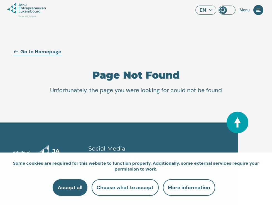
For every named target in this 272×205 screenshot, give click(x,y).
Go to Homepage (37, 51)
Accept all (70, 187)
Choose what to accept (125, 187)
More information (189, 187)
